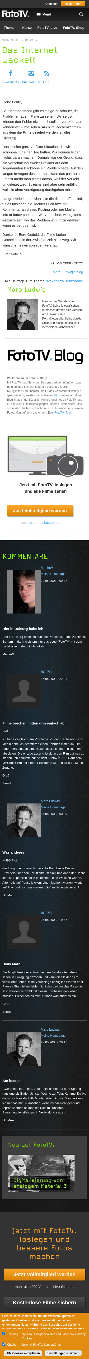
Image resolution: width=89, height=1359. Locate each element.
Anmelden (51, 3)
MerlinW (47, 568)
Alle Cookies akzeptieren (23, 1353)
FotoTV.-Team (63, 412)
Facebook (10, 82)
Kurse (27, 28)
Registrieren (73, 3)
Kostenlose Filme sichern (44, 1303)
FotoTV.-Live (47, 28)
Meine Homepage (53, 574)
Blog (29, 40)
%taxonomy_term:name (64, 281)
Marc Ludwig (50, 801)
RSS (46, 82)
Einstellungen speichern (63, 1353)
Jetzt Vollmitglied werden (40, 510)
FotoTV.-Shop (73, 28)
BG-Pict (46, 672)
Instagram (31, 82)
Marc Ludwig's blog (68, 272)
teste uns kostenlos (44, 522)
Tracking (12, 1334)
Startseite (10, 40)
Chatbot (12, 1344)
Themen (10, 28)
